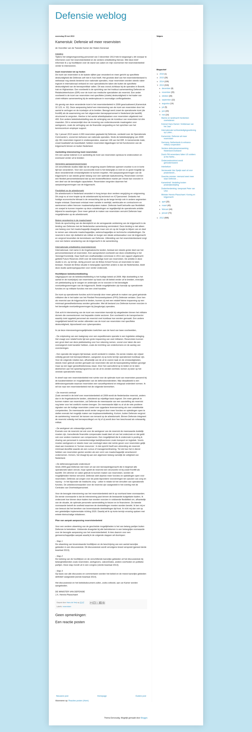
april (164, 202)
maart (164, 205)
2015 (162, 78)
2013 (162, 85)
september (166, 100)
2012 (162, 218)
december (166, 88)
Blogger (144, 718)
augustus (166, 103)
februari (165, 209)
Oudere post (140, 696)
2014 (162, 81)
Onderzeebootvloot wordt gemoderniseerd (172, 161)
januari (165, 213)
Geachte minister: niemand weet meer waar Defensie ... (177, 177)
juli (163, 107)
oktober (165, 96)
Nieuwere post (62, 696)
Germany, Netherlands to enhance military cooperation (176, 143)
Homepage (102, 696)
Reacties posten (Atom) (78, 701)
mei (164, 115)
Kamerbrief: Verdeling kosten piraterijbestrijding (173, 183)
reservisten (67, 606)
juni (163, 111)
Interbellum (166, 167)
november (166, 92)
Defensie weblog (91, 15)
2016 (162, 74)
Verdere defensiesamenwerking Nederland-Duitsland (174, 149)
